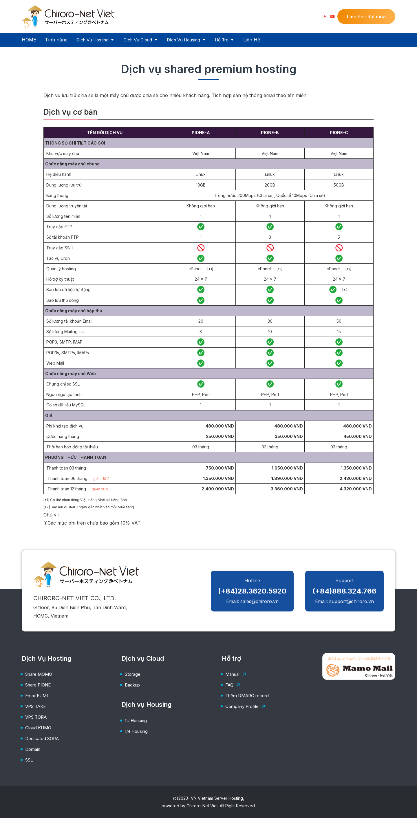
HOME (29, 40)
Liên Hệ (251, 40)
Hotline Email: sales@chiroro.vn (252, 591)
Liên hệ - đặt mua (366, 16)
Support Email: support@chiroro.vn (344, 591)
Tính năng (56, 40)
